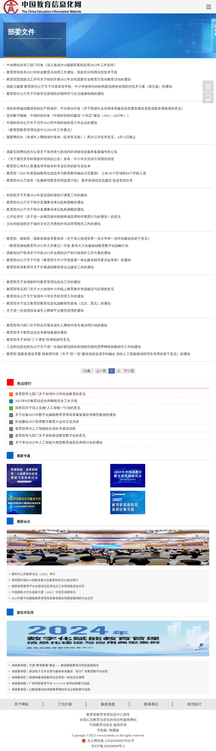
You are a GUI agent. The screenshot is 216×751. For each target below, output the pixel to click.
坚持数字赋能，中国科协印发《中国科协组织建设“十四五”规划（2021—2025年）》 (68, 115)
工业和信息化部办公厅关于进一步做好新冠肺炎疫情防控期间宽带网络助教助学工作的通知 (73, 347)
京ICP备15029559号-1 (108, 746)
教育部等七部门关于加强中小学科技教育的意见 (50, 394)
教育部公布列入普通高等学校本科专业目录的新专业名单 (48, 166)
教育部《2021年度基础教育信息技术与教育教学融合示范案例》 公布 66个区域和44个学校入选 (76, 173)
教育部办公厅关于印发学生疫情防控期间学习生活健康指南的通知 (55, 93)
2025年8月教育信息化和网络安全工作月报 (46, 401)
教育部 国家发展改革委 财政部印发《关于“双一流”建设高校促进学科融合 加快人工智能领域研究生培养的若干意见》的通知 (98, 354)
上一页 (101, 371)
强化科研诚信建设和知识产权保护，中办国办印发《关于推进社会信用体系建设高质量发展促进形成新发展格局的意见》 (95, 108)
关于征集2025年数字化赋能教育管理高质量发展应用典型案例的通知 (65, 415)
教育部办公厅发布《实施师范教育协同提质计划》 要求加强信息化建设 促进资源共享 (69, 180)
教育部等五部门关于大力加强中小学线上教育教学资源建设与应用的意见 (60, 289)
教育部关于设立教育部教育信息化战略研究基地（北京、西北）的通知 (58, 303)
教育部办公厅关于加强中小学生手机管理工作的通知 (45, 296)
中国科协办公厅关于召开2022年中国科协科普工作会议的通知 (51, 123)
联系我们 (151, 704)
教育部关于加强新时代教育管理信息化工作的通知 (43, 282)
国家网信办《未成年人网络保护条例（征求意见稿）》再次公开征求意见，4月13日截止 (71, 137)
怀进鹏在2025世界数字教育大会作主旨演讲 (47, 421)
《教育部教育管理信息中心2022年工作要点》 (40, 130)
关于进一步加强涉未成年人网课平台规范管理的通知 (45, 310)
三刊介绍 (65, 704)
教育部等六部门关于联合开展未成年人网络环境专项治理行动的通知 (56, 325)
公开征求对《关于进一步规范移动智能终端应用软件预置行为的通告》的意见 (63, 216)
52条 (87, 371)
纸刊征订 (194, 704)
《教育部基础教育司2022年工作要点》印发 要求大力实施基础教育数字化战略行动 (67, 246)
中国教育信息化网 (208, 86)
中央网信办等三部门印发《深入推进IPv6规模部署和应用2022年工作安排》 (61, 65)
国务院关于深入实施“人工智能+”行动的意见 (48, 408)
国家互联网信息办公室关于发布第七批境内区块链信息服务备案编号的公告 (61, 152)
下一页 (129, 371)
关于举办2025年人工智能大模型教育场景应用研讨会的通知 (59, 442)
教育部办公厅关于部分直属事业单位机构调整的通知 (45, 202)
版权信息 (108, 704)
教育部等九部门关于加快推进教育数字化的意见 (50, 435)
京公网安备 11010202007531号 (110, 741)
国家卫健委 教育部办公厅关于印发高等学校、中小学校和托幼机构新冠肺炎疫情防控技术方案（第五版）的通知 (89, 86)
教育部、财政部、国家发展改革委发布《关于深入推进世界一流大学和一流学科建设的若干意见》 (78, 238)
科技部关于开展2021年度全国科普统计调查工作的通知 (46, 195)
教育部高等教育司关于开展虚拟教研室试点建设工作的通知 (50, 267)
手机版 (102, 730)
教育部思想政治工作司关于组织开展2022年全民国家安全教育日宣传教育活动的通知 (68, 79)
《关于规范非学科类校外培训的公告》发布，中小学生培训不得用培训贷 (60, 159)
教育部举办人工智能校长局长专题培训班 (45, 428)
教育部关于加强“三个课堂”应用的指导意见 (38, 339)
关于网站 (21, 704)
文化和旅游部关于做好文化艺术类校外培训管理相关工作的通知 (53, 224)
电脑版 (114, 730)
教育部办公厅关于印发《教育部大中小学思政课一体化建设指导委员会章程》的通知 (68, 260)
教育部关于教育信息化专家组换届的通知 (36, 332)
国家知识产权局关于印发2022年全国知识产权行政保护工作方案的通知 (58, 253)
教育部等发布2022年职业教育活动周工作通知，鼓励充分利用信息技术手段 (61, 72)
